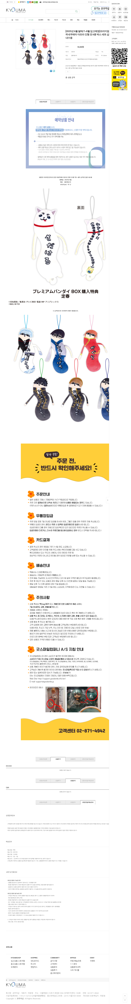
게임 (78, 20)
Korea (11, 2)
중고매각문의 (55, 973)
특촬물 (85, 20)
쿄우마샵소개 (12, 980)
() (103, 2)
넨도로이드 (35, 961)
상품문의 (73, 101)
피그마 (33, 964)
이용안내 (37, 980)
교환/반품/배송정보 (88, 101)
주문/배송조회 (75, 961)
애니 (49, 20)
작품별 (15, 20)
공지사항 (53, 961)
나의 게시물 (74, 970)
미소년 (64, 20)
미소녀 (56, 20)
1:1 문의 (73, 964)
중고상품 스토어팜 (18, 964)
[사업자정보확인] (38, 996)
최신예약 (40, 20)
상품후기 (119, 10)
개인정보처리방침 (22, 980)
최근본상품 (125, 10)
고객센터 (119, 18)
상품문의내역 (75, 967)
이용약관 (30, 980)
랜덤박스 (34, 967)
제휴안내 (43, 980)
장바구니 (113, 10)
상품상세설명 (43, 101)
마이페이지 (113, 18)
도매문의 (14, 967)
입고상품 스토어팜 (18, 961)
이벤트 (92, 961)
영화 (71, 20)
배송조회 (125, 18)
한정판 (93, 20)
